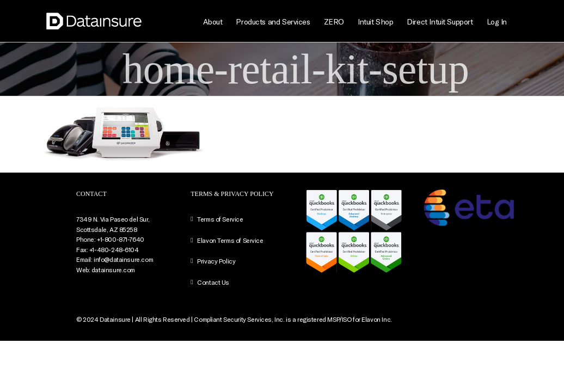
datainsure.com (113, 269)
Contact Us (213, 282)
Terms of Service (220, 219)
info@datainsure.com (123, 259)
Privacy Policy (216, 261)
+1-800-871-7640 (120, 239)
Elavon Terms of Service (230, 240)
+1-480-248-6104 (114, 249)
